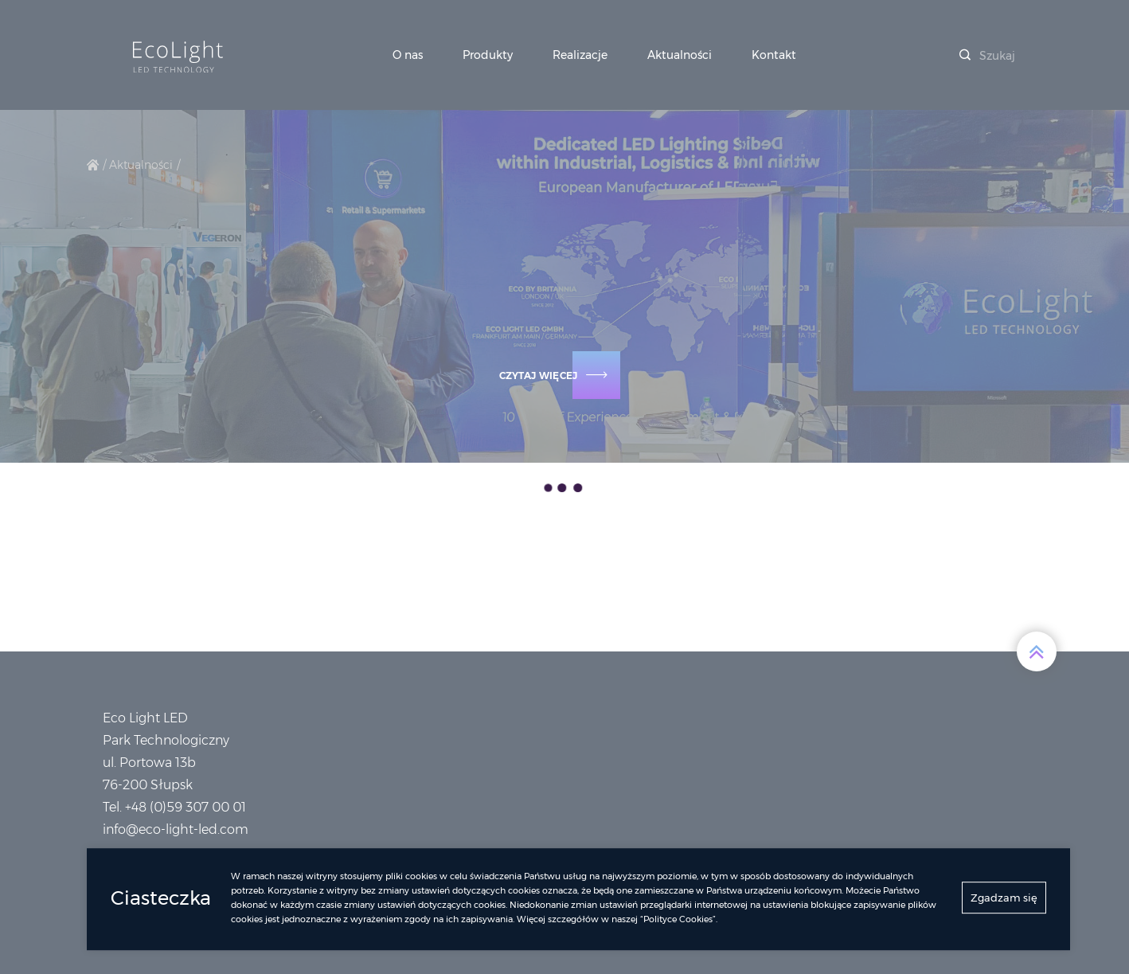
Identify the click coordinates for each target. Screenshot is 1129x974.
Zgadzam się (1004, 901)
